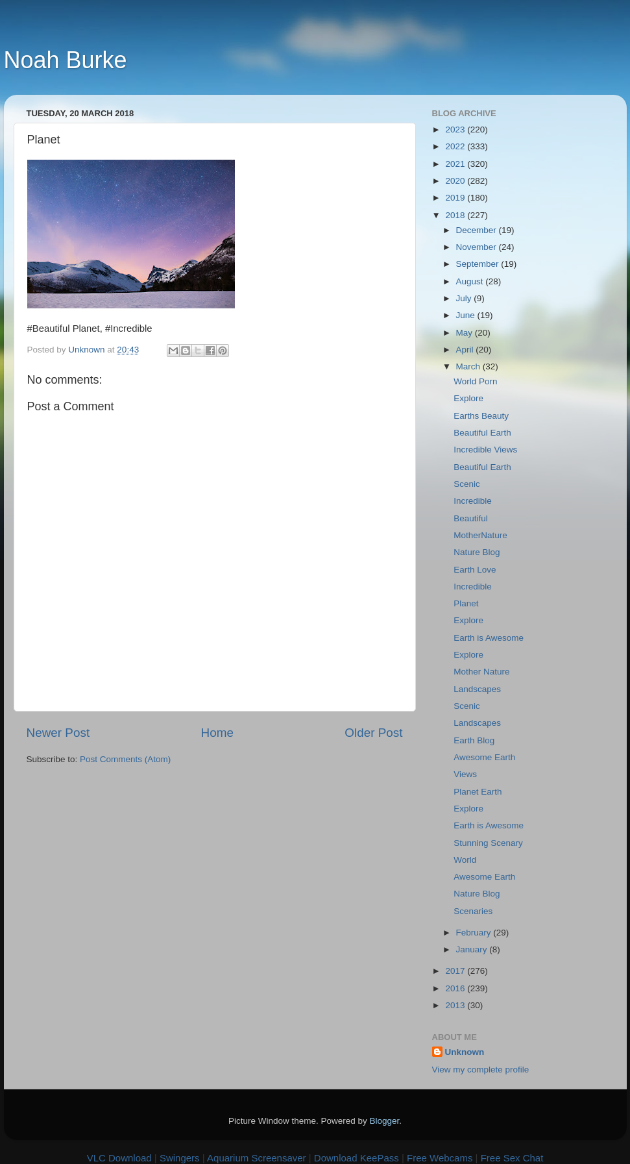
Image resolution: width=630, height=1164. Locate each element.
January (473, 949)
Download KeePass (356, 1157)
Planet (466, 603)
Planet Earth (478, 792)
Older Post (373, 732)
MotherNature (480, 535)
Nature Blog (477, 552)
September (479, 264)
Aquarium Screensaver (256, 1157)
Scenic (467, 484)
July (465, 298)
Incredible (473, 501)
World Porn (475, 381)
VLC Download (119, 1157)
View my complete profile (480, 1069)
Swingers (180, 1157)
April (466, 349)
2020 (456, 181)
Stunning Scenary (488, 843)
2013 (456, 1005)
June (467, 315)
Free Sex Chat (512, 1157)
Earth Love (475, 570)
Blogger (385, 1121)
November (477, 247)
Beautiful (471, 518)
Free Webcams (439, 1157)
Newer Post (58, 732)
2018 (456, 215)
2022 (456, 146)
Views (465, 774)
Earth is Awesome (489, 638)
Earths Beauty (481, 416)
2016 (456, 988)
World (465, 860)
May (465, 333)
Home (217, 732)
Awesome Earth (484, 757)
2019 (456, 198)
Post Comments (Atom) (125, 759)
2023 (456, 129)
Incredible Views (485, 449)
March (469, 366)
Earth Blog (474, 740)
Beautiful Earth (482, 433)
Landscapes (477, 689)
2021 (456, 164)
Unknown (465, 1052)
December (477, 230)
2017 (456, 971)
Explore (468, 398)
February (475, 932)
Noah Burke (65, 60)
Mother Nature (481, 671)
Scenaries (473, 911)
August (471, 281)
